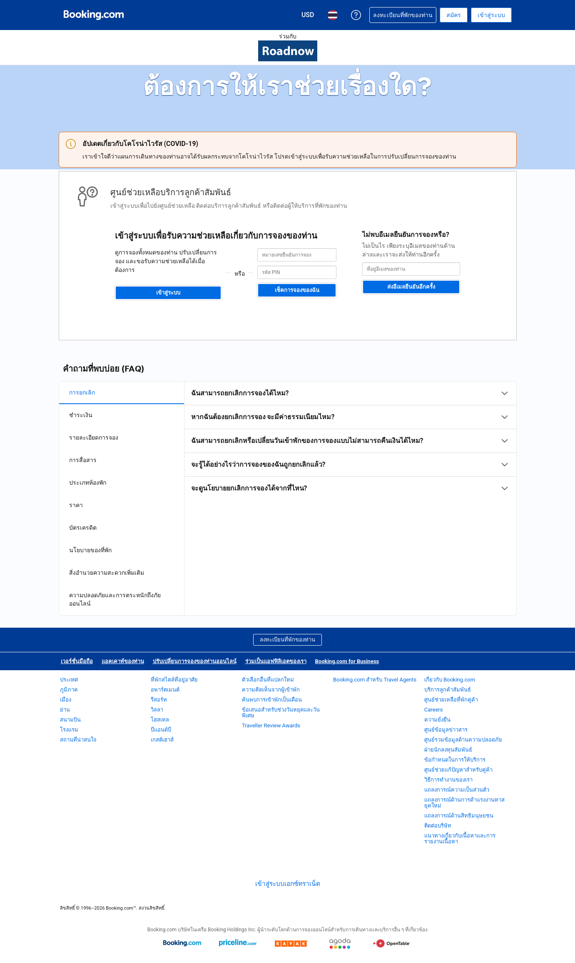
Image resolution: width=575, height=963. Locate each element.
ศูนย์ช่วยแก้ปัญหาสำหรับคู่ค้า (458, 770)
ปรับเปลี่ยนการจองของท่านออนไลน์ (194, 661)
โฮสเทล (160, 720)
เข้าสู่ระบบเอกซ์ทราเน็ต (287, 884)
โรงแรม (69, 730)
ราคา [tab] (76, 505)
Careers (433, 710)
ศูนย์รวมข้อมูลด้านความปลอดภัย (463, 740)
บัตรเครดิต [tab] (83, 527)
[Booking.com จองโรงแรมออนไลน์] (94, 15)
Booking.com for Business (347, 661)
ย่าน (65, 710)
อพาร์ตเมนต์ (165, 689)
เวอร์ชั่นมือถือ (77, 661)
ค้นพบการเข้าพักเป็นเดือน (272, 699)
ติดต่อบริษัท (437, 825)
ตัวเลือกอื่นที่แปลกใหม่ (268, 679)
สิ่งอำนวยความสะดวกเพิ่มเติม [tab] (106, 572)
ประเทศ (69, 679)
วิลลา (157, 710)
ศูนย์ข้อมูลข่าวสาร (446, 730)
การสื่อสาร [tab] (83, 460)
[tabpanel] (350, 441)
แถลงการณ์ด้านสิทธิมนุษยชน (458, 815)
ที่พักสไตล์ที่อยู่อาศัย (174, 679)
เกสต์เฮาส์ (162, 740)
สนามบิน (70, 720)
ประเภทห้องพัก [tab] (87, 482)
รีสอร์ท (159, 699)
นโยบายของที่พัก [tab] (90, 550)
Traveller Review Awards (271, 725)
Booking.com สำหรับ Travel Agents (374, 679)
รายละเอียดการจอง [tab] (93, 437)
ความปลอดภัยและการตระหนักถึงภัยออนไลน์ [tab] (115, 599)
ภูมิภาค (69, 689)
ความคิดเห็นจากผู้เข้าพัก (271, 689)
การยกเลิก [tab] (82, 392)
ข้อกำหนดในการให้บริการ (454, 760)
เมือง (65, 699)
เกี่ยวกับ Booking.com (449, 679)
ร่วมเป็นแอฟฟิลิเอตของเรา (275, 661)
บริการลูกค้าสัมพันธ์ (447, 689)
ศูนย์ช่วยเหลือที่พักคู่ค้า (451, 699)
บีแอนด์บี (161, 730)
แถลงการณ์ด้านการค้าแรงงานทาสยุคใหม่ (464, 803)
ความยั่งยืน (437, 720)
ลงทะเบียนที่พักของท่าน (287, 639)
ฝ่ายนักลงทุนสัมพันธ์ (448, 750)
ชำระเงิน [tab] (80, 415)
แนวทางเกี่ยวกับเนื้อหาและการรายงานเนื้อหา (459, 838)
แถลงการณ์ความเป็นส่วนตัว (456, 790)
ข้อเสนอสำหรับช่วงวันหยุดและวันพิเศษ (281, 713)
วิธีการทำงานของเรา (448, 780)
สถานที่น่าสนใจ (78, 740)
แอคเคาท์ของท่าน (123, 661)
